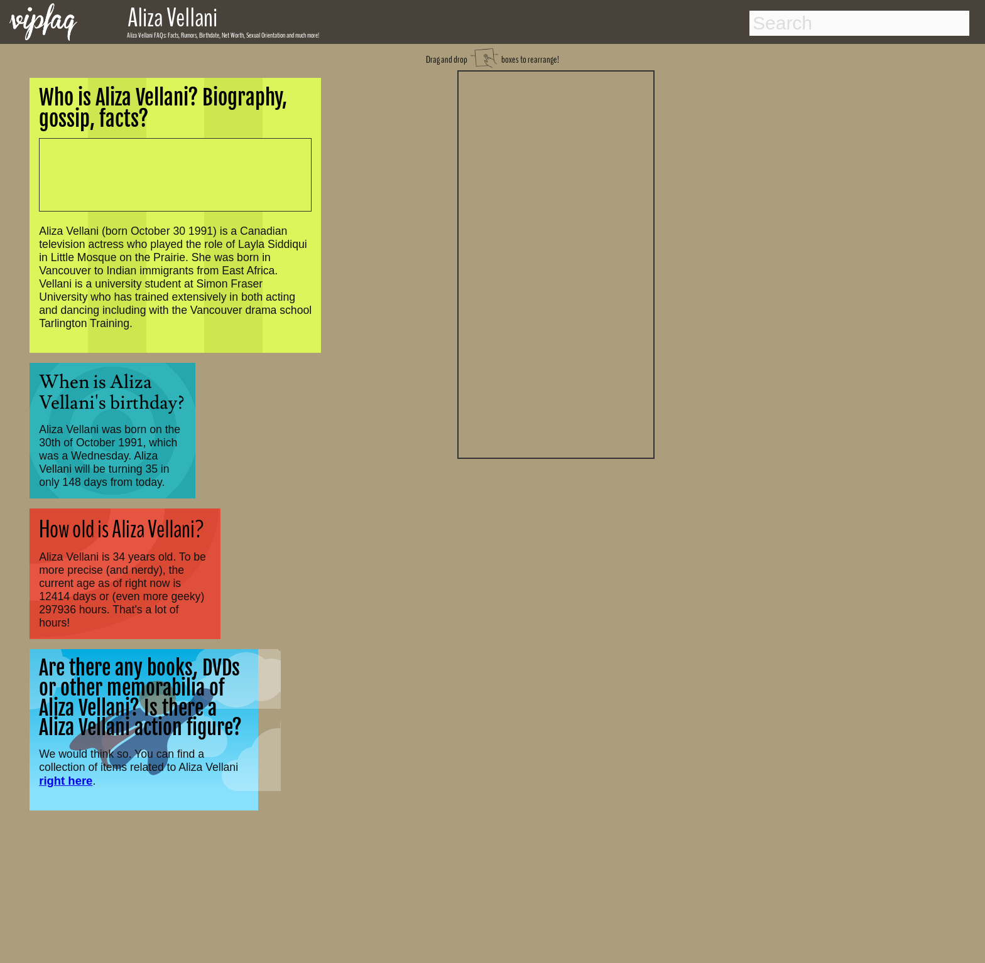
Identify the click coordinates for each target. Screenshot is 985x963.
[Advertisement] (556, 263)
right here (65, 780)
